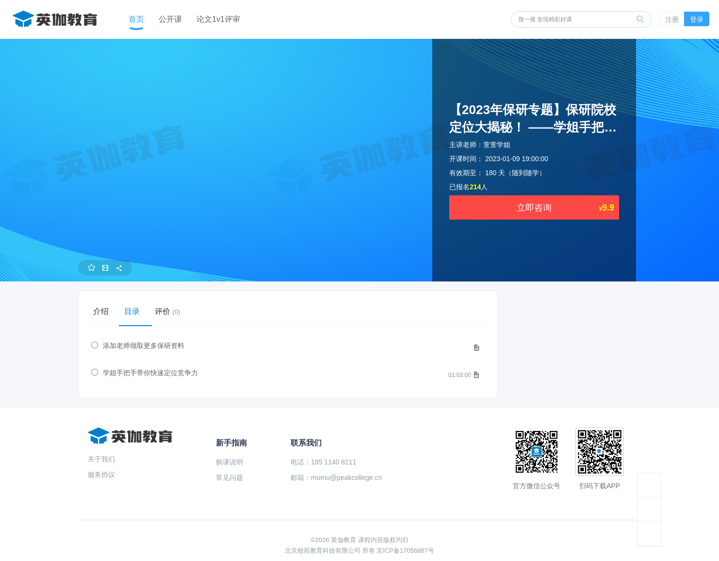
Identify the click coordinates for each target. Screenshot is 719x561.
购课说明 (229, 462)
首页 (136, 19)
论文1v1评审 (218, 19)
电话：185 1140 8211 (323, 462)
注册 (672, 19)
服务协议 (101, 474)
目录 (135, 311)
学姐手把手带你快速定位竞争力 (150, 373)
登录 (696, 19)
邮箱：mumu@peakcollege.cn (336, 477)
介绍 (102, 311)
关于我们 (101, 459)
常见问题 (229, 477)
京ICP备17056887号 (405, 550)
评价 (173, 311)
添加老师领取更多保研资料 (143, 345)
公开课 (170, 19)
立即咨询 (534, 208)
